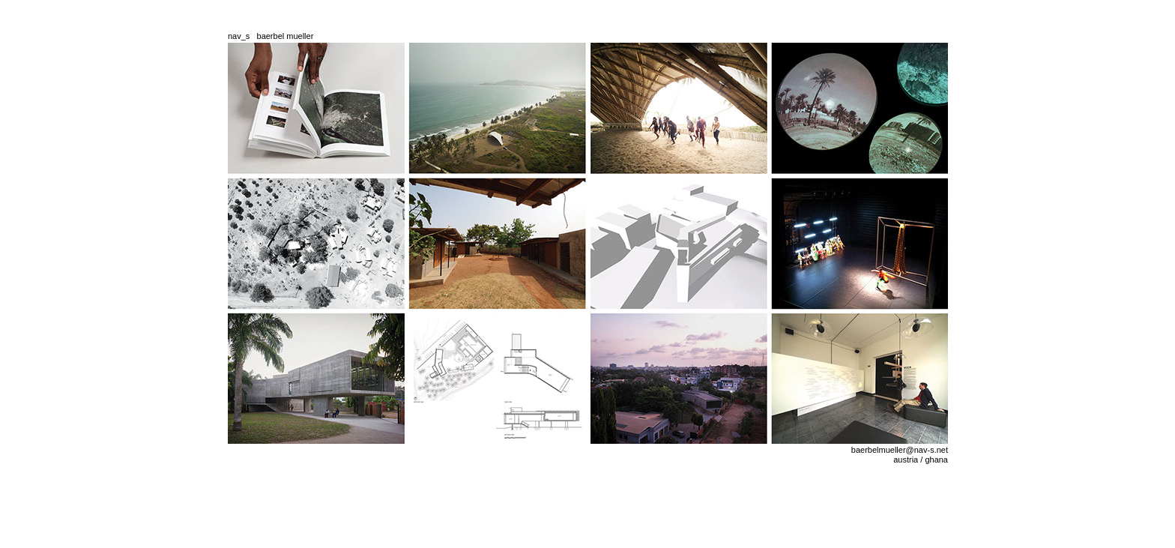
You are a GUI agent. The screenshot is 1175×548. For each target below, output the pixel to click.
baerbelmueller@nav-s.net (899, 449)
